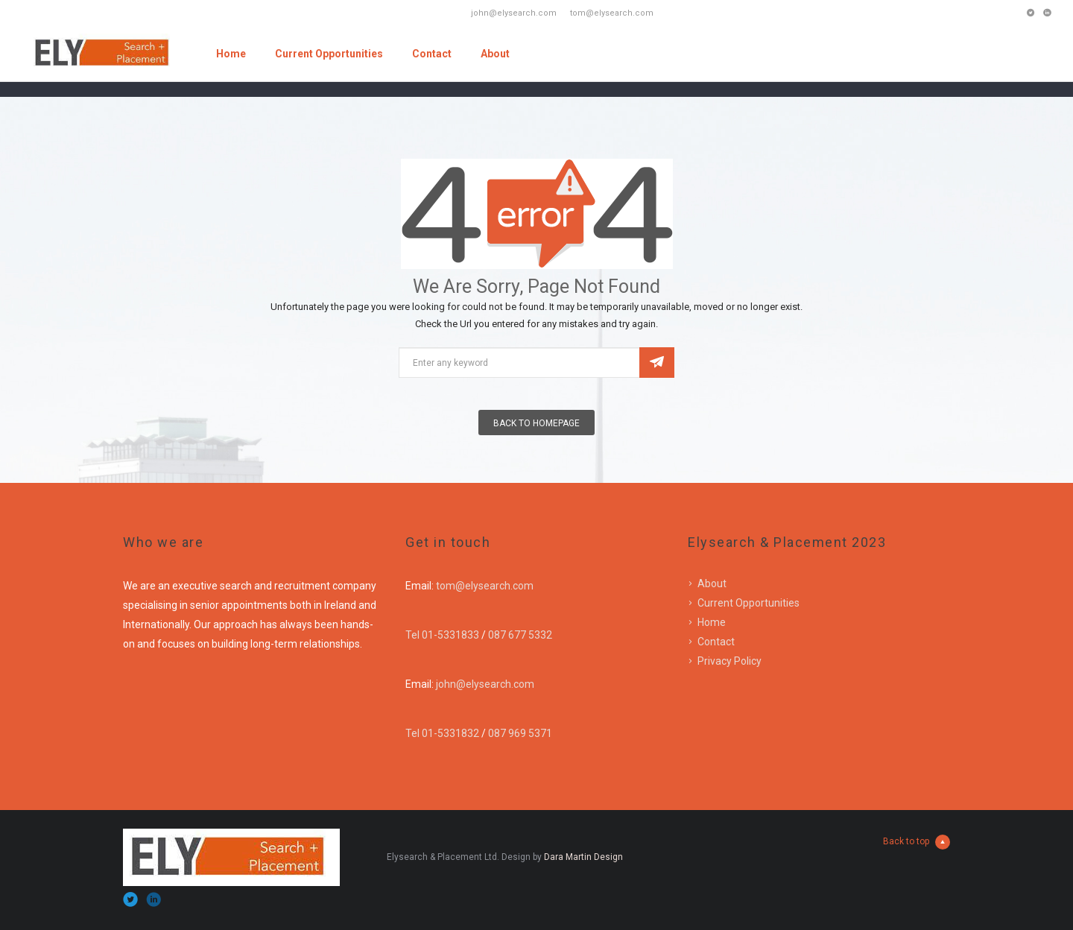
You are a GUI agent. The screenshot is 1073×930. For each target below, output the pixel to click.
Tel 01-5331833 (442, 635)
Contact (432, 54)
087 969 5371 (520, 733)
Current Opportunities (329, 54)
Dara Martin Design (583, 857)
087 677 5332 (520, 635)
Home (231, 54)
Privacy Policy (729, 661)
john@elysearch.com (485, 684)
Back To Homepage (536, 423)
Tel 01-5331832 (442, 733)
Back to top (916, 842)
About (495, 54)
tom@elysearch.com (485, 586)
